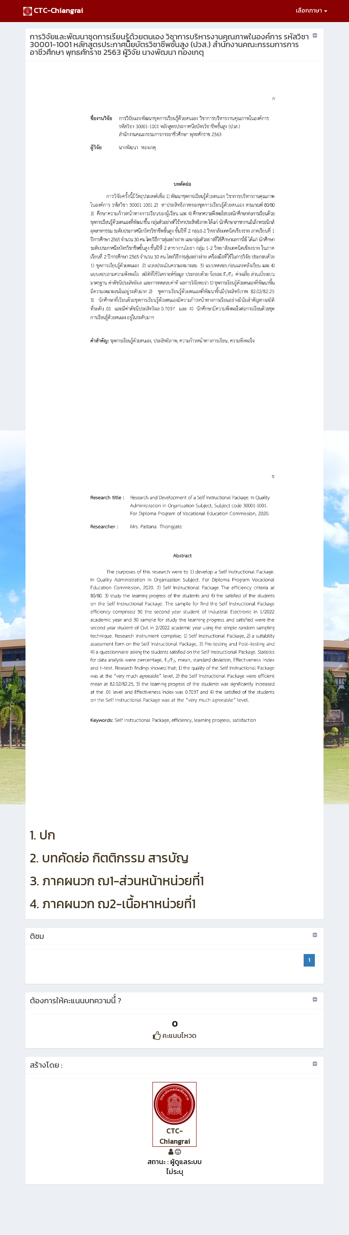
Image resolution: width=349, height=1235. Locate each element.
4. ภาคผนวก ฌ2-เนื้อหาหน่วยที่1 (113, 903)
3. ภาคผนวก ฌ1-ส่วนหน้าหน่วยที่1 (117, 880)
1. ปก (42, 835)
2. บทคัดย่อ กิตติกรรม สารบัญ (109, 858)
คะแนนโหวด (175, 1035)
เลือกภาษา (311, 10)
